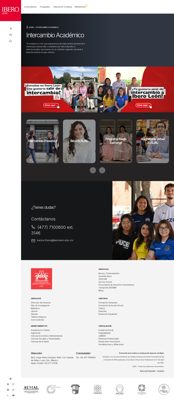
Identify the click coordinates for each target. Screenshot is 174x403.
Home (31, 27)
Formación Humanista (108, 303)
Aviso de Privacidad (147, 371)
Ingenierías (35, 333)
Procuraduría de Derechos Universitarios (116, 285)
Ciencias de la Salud (40, 342)
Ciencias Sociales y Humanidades (45, 339)
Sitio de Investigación (40, 305)
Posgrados (45, 6)
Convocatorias (37, 320)
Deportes (103, 311)
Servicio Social (105, 282)
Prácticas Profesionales (109, 339)
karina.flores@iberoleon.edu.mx (55, 240)
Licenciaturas (30, 6)
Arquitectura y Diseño (40, 330)
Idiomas (34, 314)
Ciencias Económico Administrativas (47, 336)
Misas (101, 290)
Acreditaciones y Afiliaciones (111, 344)
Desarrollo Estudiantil (108, 314)
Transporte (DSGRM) (107, 288)
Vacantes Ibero (105, 276)
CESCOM (103, 279)
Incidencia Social (106, 330)
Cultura (102, 308)
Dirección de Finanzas (41, 303)
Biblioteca (35, 308)
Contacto (160, 371)
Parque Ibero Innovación (109, 342)
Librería (34, 311)
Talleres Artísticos (38, 317)
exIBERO (102, 336)
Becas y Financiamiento (109, 273)
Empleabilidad (104, 333)
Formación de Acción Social (111, 305)
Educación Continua (63, 6)
